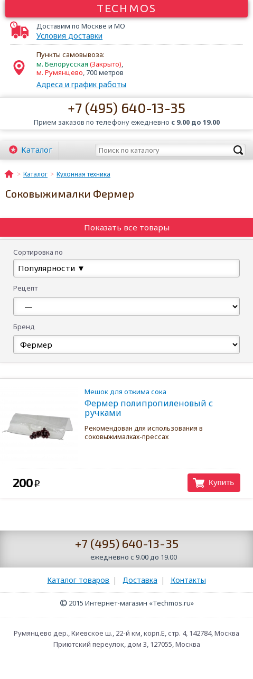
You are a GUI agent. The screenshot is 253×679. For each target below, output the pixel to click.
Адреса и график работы (81, 84)
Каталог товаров (78, 580)
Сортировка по (38, 252)
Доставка (140, 580)
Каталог (36, 149)
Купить (221, 482)
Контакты (188, 580)
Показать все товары (127, 227)
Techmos (126, 8)
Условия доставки (69, 36)
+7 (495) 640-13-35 (126, 107)
